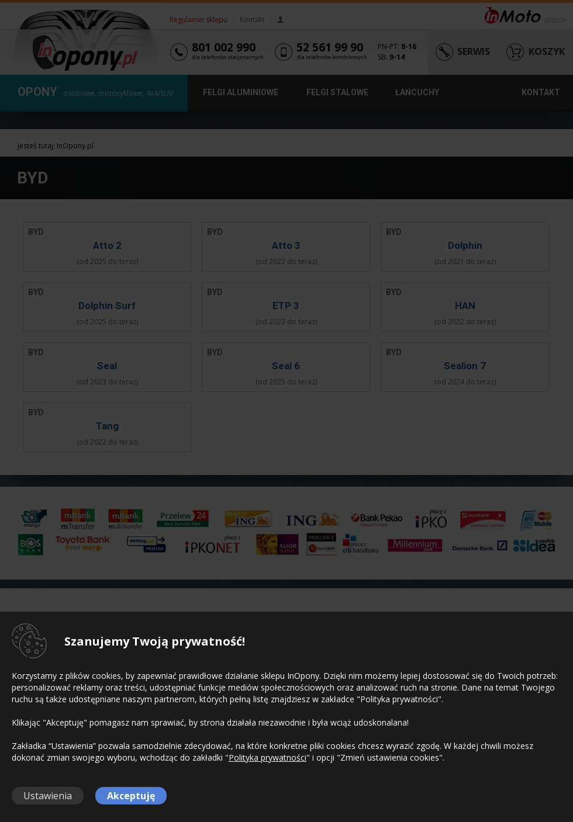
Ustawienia (47, 795)
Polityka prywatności (267, 757)
